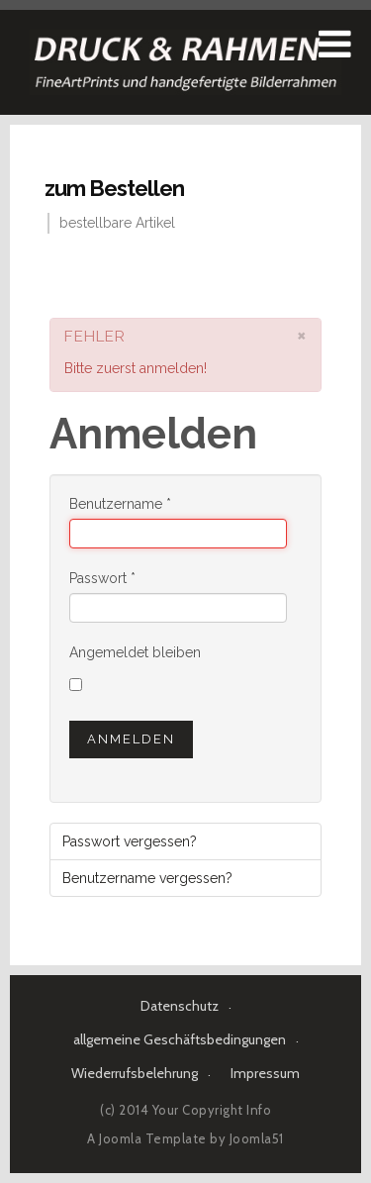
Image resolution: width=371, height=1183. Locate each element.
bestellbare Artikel (117, 223)
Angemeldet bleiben (135, 652)
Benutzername (120, 504)
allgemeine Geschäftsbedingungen (179, 1039)
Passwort (102, 578)
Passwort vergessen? (129, 841)
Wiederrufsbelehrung (134, 1073)
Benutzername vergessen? (147, 878)
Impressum (265, 1073)
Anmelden (131, 739)
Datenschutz (179, 1006)
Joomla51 (257, 1138)
